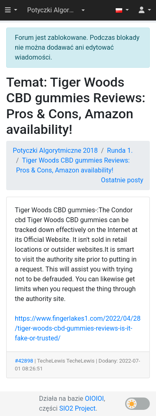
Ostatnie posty (122, 180)
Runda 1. (120, 150)
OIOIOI (94, 398)
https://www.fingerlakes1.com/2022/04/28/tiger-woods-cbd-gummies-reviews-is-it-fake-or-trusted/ (78, 328)
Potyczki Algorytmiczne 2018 (55, 150)
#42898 (24, 361)
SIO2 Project (77, 408)
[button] (56, 10)
